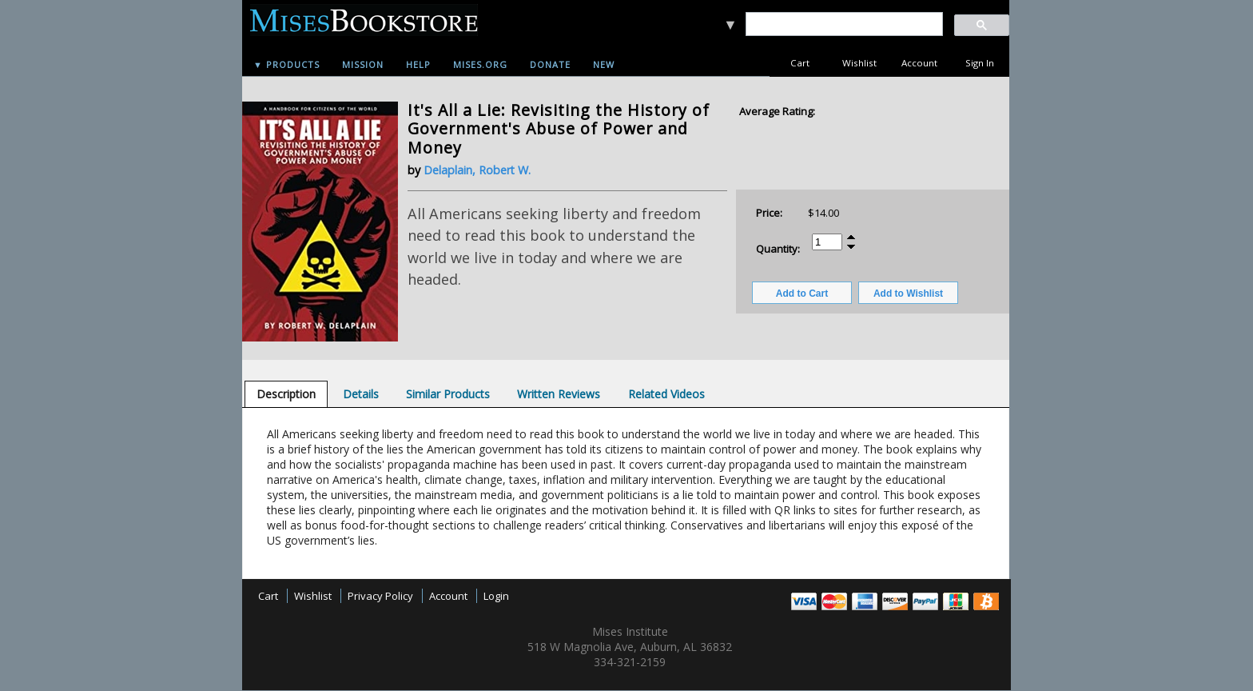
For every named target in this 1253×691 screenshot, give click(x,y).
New (604, 64)
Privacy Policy (380, 596)
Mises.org (480, 64)
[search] (843, 24)
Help (418, 64)
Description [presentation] (286, 393)
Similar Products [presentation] (448, 393)
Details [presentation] (361, 393)
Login (496, 596)
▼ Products (286, 64)
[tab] (286, 394)
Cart (799, 63)
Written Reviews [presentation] (558, 393)
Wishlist (859, 63)
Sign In (979, 63)
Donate (550, 64)
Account (919, 63)
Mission (363, 64)
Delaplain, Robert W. (477, 170)
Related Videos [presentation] (666, 393)
